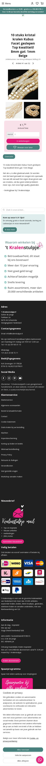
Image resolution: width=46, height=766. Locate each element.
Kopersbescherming (9, 438)
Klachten (4, 433)
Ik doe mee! (10, 229)
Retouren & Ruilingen (9, 460)
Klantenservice (7, 400)
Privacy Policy (6, 455)
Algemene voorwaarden (10, 405)
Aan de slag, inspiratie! (10, 625)
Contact (4, 416)
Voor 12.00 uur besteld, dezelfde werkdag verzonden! (23, 12)
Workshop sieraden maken (11, 476)
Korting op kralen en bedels (12, 444)
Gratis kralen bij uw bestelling (12, 427)
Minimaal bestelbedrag (10, 449)
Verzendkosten (7, 466)
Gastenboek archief (9, 712)
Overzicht (9, 156)
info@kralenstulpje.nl (14, 333)
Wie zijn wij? (6, 628)
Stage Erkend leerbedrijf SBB (12, 630)
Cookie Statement (8, 422)
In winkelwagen (23, 141)
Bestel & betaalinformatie (11, 411)
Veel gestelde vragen (9, 471)
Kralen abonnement (11, 660)
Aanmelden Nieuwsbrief (12, 541)
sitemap (31, 761)
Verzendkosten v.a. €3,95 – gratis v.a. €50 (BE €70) (22, 9)
